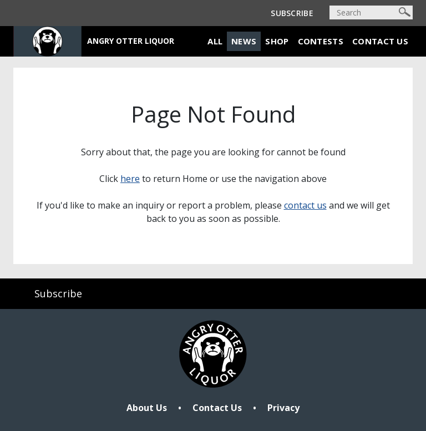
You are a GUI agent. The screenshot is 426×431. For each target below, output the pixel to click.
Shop (276, 41)
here (130, 179)
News (243, 41)
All (214, 41)
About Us (146, 408)
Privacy (283, 408)
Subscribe (292, 13)
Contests (320, 41)
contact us (305, 205)
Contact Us (380, 41)
